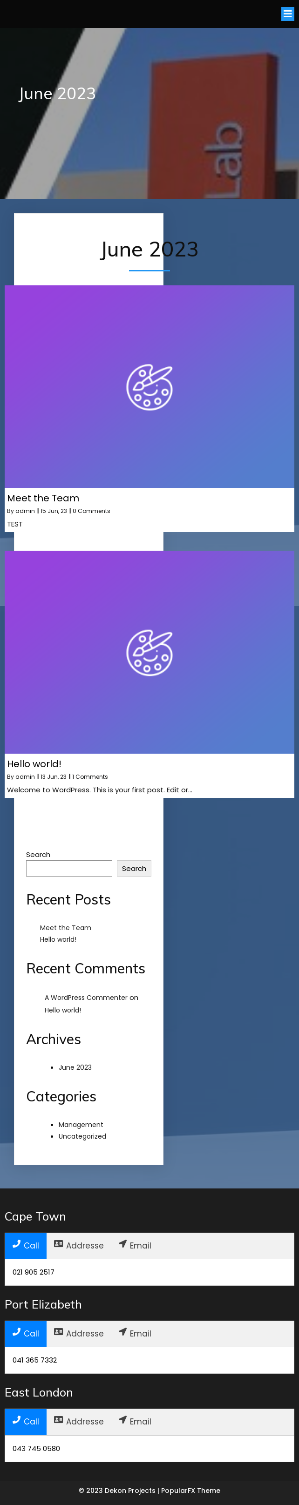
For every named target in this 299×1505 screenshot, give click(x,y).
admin (25, 511)
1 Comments (90, 777)
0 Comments (91, 511)
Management (81, 1124)
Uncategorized (82, 1136)
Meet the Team (65, 927)
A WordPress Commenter (86, 997)
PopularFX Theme (190, 1490)
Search (38, 854)
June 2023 (75, 1067)
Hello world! (58, 939)
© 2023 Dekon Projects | (120, 1490)
